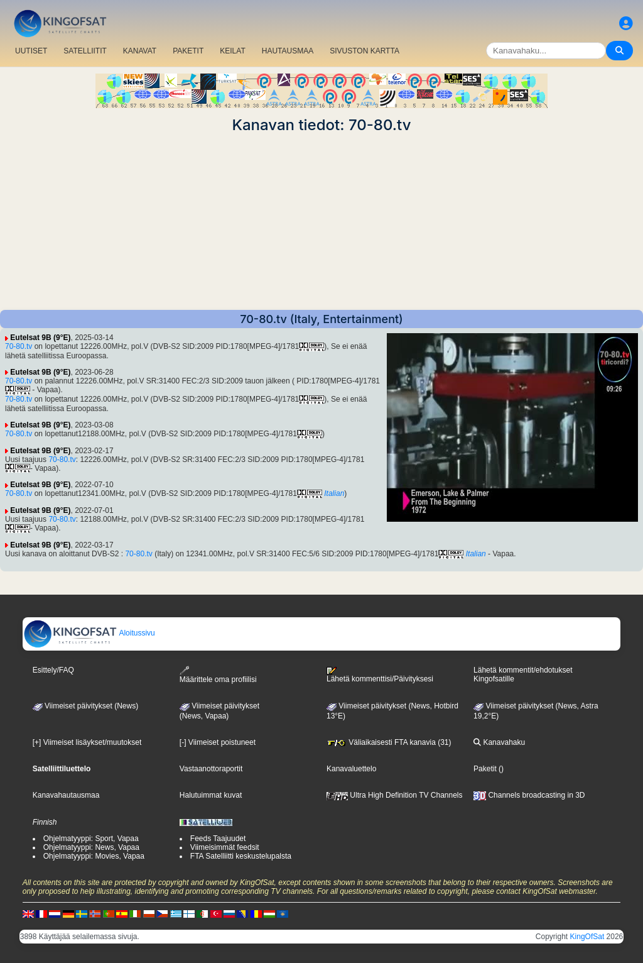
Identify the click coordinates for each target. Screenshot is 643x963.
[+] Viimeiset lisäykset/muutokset (87, 742)
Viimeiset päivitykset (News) (85, 706)
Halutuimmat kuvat (211, 795)
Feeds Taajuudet (218, 838)
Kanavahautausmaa (66, 795)
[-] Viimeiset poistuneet (218, 742)
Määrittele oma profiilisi (218, 675)
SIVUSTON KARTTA (364, 51)
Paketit (485, 768)
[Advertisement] (321, 222)
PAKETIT (188, 51)
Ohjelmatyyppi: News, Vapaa (91, 847)
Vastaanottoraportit (211, 768)
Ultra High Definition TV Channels (395, 795)
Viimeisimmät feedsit (224, 847)
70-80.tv (18, 346)
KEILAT (232, 51)
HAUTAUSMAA (287, 51)
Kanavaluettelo (351, 768)
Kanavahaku (499, 742)
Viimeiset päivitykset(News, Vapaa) (219, 711)
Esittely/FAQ (53, 670)
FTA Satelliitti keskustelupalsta (240, 856)
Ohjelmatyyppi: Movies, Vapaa (93, 856)
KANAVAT (139, 51)
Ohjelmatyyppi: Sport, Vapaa (91, 838)
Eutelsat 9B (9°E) (40, 337)
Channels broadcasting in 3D (529, 795)
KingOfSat (587, 936)
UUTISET (31, 51)
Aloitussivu (89, 633)
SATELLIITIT (84, 51)
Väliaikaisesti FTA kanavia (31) (389, 742)
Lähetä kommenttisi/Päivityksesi (380, 675)
